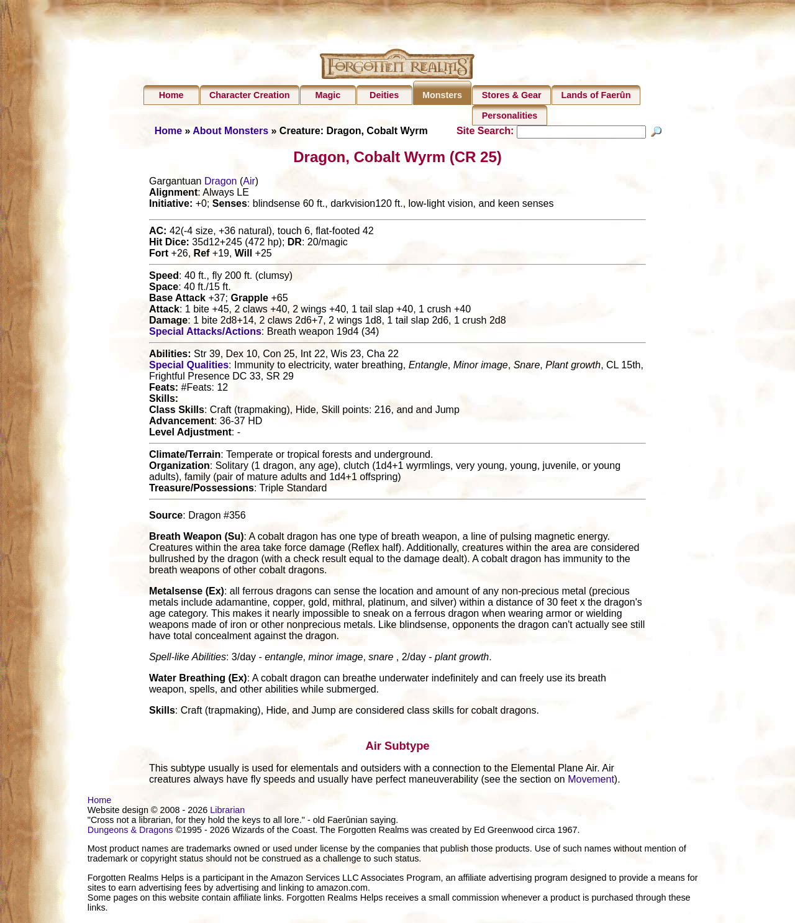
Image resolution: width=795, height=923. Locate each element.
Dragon (220, 183)
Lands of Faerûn (596, 95)
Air (249, 183)
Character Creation (249, 95)
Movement (591, 781)
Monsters (442, 95)
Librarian (227, 812)
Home (171, 95)
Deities (384, 95)
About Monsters (230, 130)
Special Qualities (189, 366)
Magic (327, 95)
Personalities (510, 115)
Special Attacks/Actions (205, 333)
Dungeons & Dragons (130, 832)
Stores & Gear (512, 95)
